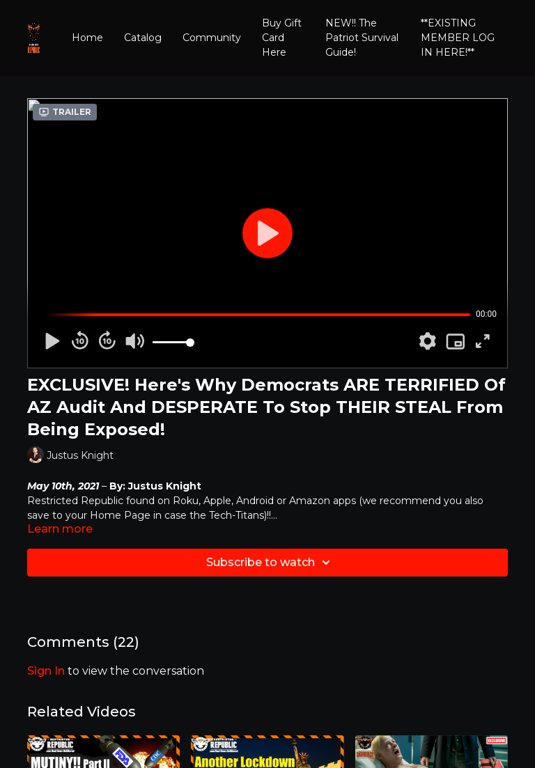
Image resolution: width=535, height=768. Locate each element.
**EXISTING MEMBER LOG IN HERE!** (458, 37)
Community (212, 37)
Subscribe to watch (270, 562)
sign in (46, 670)
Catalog (143, 37)
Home (87, 37)
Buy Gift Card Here (282, 37)
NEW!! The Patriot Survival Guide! (361, 37)
